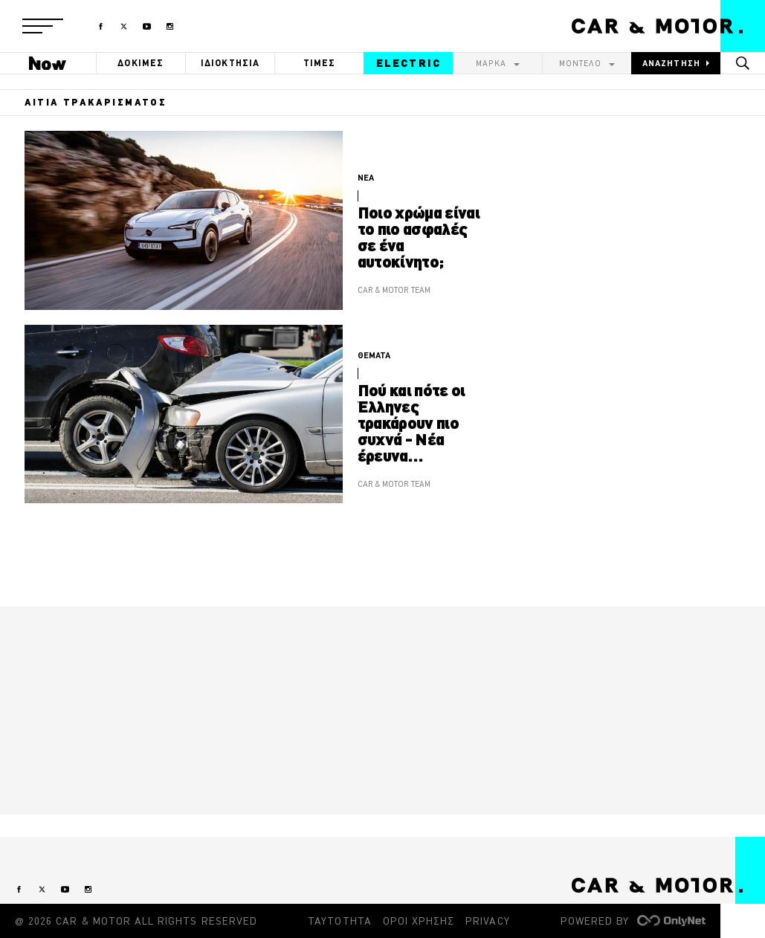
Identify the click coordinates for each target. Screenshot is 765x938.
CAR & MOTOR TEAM (394, 289)
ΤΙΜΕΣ (319, 63)
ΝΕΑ (366, 177)
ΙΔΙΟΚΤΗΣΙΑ (230, 63)
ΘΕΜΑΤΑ (374, 355)
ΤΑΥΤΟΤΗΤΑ (339, 921)
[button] (42, 26)
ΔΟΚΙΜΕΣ (140, 63)
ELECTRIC (408, 63)
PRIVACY (487, 921)
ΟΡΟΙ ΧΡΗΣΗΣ (419, 921)
